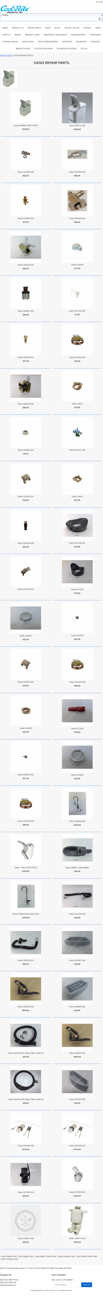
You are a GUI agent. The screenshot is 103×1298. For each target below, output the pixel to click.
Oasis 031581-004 (77, 960)
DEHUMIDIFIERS (78, 35)
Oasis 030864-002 (77, 1006)
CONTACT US (18, 28)
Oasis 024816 (77, 775)
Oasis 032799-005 (77, 172)
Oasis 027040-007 (77, 357)
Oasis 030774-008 (77, 125)
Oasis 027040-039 (77, 682)
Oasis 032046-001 (26, 218)
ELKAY (57, 28)
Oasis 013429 (77, 265)
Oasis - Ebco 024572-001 (25, 867)
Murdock (95, 42)
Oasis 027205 (77, 589)
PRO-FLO (6, 35)
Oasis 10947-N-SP (77, 1238)
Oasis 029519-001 (77, 1053)
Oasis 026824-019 (26, 450)
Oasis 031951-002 (26, 682)
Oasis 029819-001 (26, 404)
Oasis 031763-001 (26, 589)
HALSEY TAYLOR (71, 28)
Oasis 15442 (77, 496)
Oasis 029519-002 (26, 1006)
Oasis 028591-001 (26, 774)
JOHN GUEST (28, 42)
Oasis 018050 (26, 728)
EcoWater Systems (67, 48)
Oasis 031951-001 (26, 496)
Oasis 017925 (77, 728)
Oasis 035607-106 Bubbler (77, 867)
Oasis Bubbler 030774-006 (26, 125)
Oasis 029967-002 (26, 311)
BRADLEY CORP (32, 35)
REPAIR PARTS (34, 28)
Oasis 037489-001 (77, 1192)
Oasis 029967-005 (26, 1238)
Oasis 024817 (26, 636)
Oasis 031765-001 (77, 311)
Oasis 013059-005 (26, 172)
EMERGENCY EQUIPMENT (55, 35)
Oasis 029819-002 (26, 265)
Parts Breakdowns (48, 42)
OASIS (48, 28)
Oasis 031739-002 (77, 914)
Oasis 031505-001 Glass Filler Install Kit (25, 1053)
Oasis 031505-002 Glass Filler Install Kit (25, 1099)
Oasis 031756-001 (77, 543)
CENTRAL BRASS (10, 42)
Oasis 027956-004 (26, 1192)
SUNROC (87, 28)
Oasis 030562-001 (26, 357)
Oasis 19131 (77, 404)
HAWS (98, 28)
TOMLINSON (95, 35)
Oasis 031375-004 (77, 1099)
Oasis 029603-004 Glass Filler (25, 914)
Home (5, 28)
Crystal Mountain (43, 48)
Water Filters (23, 48)
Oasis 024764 (77, 635)
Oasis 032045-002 (77, 218)
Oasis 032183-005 (26, 1145)
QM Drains (81, 42)
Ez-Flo (84, 48)
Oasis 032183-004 (77, 1145)
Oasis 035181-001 (26, 960)
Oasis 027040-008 (26, 821)
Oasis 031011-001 (77, 450)
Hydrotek (67, 42)
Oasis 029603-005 (77, 821)
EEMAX (18, 35)
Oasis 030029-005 (26, 543)
